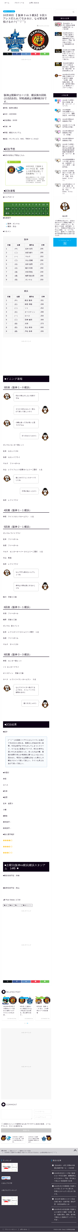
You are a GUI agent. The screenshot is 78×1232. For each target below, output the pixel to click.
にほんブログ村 (7, 1183)
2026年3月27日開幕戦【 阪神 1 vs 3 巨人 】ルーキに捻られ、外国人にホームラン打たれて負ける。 (65, 1190)
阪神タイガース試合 (9, 11)
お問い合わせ (34, 3)
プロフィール (19, 3)
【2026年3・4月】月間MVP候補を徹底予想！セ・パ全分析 (64, 1167)
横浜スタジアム (27, 905)
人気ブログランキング (9, 1190)
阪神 (6, 905)
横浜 (12, 905)
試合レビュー (13, 1151)
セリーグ (18, 905)
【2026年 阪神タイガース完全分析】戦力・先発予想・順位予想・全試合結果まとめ (65, 1202)
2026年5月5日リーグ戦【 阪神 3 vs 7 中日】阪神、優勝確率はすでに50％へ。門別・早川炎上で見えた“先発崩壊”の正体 (65, 1177)
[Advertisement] (26, 75)
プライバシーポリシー (11, 1229)
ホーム (7, 3)
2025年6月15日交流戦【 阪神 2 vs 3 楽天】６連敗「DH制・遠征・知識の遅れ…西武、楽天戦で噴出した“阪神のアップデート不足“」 (65, 1215)
